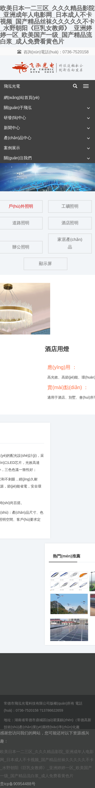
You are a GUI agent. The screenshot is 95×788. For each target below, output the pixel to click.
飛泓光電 (12, 86)
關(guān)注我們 (18, 158)
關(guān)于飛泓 (18, 107)
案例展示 (12, 148)
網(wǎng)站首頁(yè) (22, 97)
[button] (88, 108)
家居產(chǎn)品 (70, 243)
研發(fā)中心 (15, 118)
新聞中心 (12, 128)
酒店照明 (69, 223)
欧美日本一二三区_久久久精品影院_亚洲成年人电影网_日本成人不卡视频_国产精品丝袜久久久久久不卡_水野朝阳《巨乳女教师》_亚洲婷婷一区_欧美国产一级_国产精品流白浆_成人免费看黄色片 (47, 25)
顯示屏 (45, 263)
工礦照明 (69, 206)
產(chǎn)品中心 (17, 138)
